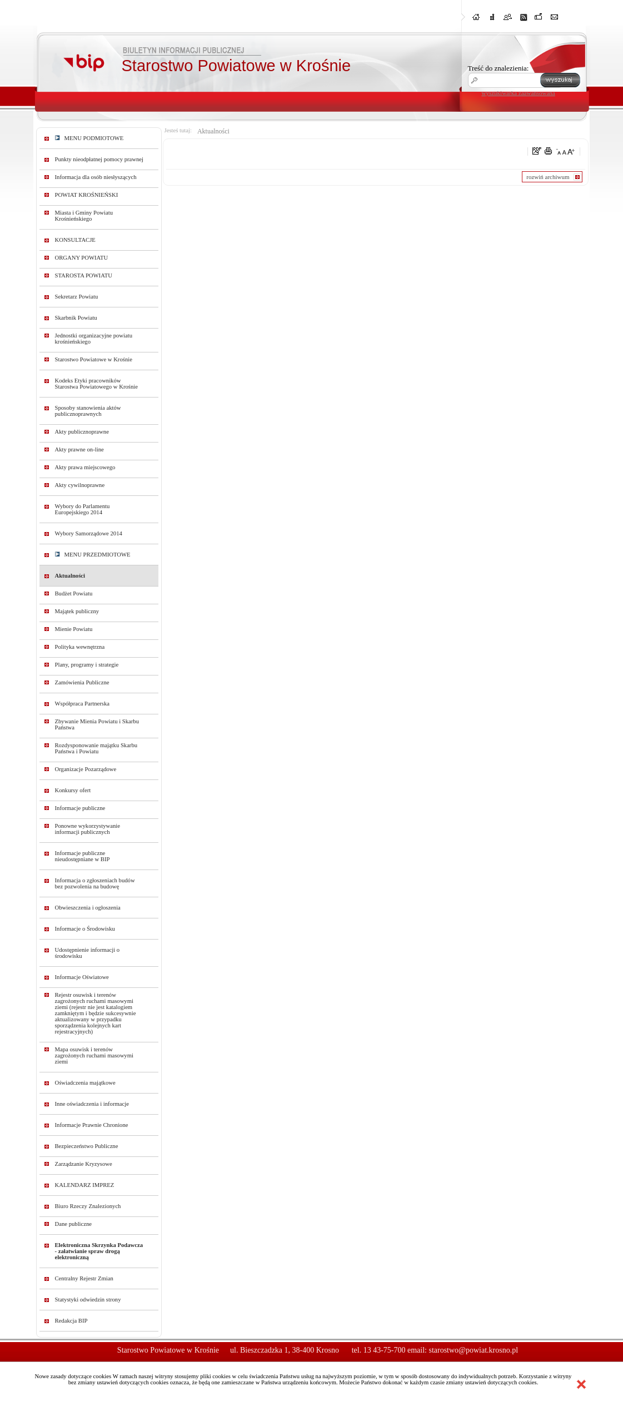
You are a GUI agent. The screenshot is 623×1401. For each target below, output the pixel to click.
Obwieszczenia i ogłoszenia (88, 908)
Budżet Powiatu (74, 593)
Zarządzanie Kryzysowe (83, 1164)
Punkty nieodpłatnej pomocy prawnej (99, 159)
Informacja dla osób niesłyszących (96, 177)
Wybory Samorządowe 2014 (88, 533)
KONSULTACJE (75, 240)
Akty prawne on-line (79, 449)
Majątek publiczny (77, 611)
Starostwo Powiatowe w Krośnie (93, 359)
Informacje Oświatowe (82, 977)
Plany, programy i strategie (87, 665)
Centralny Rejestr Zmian (84, 1278)
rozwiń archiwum (547, 176)
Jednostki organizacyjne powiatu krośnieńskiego (93, 338)
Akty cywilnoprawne (80, 485)
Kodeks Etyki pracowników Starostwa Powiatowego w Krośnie (96, 383)
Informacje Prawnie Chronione (91, 1125)
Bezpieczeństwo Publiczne (86, 1146)
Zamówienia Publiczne (82, 682)
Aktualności (70, 576)
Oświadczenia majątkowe (85, 1083)
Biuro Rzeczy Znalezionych (88, 1206)
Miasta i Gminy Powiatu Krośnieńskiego (84, 216)
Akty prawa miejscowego (85, 467)
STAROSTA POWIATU (83, 275)
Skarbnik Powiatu (76, 318)
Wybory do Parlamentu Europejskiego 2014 (82, 509)
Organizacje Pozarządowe (86, 769)
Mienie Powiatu (74, 629)
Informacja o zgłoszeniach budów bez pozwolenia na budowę (95, 883)
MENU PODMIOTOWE (89, 138)
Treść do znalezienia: (498, 68)
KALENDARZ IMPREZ (84, 1185)
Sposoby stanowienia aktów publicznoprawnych (88, 411)
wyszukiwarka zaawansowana (518, 93)
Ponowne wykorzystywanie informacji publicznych (88, 829)
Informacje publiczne (80, 808)
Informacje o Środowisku (85, 929)
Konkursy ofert (73, 790)
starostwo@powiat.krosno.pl (473, 1350)
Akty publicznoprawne (82, 432)
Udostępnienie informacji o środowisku (87, 953)
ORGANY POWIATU (81, 258)
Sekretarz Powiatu (76, 297)
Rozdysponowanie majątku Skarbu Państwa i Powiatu (96, 748)
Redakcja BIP (71, 1321)
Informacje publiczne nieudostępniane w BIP (82, 856)
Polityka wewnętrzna (80, 647)
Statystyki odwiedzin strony (88, 1299)
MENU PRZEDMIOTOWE (93, 555)
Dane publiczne (73, 1224)
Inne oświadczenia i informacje (92, 1104)
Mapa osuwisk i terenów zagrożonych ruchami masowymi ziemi (94, 1055)
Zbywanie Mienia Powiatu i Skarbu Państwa (97, 724)
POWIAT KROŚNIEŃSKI (86, 195)
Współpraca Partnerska (82, 703)
